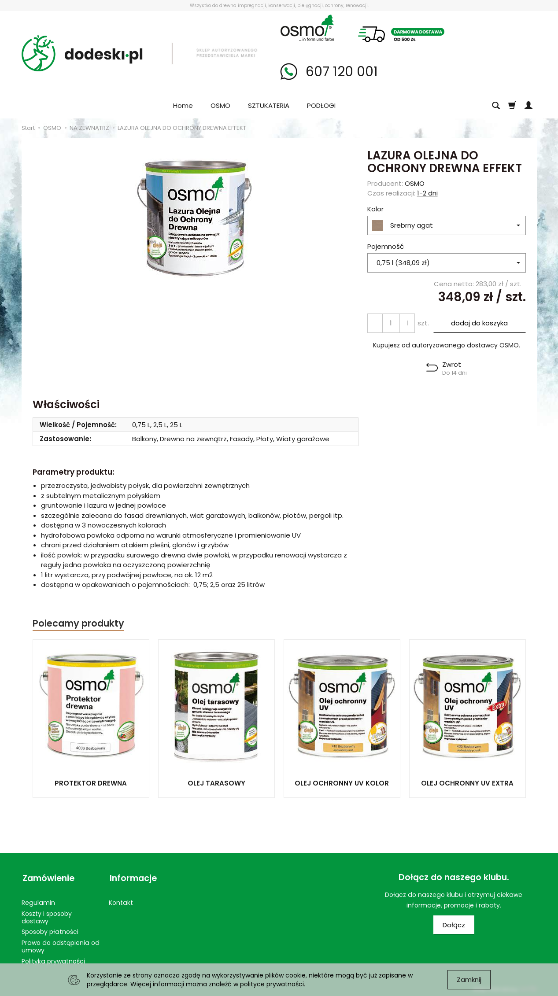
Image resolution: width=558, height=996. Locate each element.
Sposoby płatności (50, 929)
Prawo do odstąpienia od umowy (61, 944)
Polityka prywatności (53, 959)
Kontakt (121, 900)
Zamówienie (48, 877)
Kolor (375, 209)
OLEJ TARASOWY (216, 783)
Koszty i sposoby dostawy (47, 915)
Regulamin (38, 900)
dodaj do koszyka (479, 323)
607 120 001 (340, 72)
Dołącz (454, 925)
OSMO (220, 105)
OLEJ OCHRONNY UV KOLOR (342, 783)
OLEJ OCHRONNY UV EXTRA (467, 783)
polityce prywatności (272, 984)
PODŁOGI (321, 105)
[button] (446, 368)
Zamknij (469, 979)
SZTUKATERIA (268, 105)
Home (183, 105)
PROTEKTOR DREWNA (91, 783)
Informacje (132, 877)
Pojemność (385, 246)
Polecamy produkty (78, 623)
